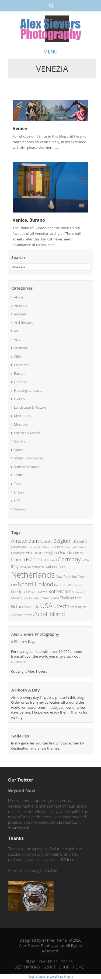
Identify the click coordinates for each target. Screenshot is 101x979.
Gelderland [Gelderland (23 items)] (49, 560)
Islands (19, 398)
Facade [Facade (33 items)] (66, 552)
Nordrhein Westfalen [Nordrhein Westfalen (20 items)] (67, 585)
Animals (20, 314)
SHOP (64, 967)
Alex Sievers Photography (35, 634)
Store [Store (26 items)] (15, 598)
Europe (19, 373)
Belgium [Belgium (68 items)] (62, 540)
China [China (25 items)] (59, 547)
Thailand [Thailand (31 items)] (67, 597)
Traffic (19, 475)
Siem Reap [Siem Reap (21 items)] (79, 592)
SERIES (67, 961)
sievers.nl (18, 661)
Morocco (21, 424)
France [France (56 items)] (33, 559)
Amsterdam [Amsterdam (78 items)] (25, 540)
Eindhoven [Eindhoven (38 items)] (35, 552)
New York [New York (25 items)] (62, 576)
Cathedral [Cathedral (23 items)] (47, 547)
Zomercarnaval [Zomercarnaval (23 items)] (21, 615)
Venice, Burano (29, 220)
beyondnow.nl (68, 822)
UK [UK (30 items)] (36, 606)
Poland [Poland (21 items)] (32, 592)
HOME (78, 967)
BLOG (31, 961)
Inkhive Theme (54, 940)
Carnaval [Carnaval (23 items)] (33, 547)
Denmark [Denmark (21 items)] (70, 547)
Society (19, 441)
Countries (21, 364)
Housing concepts (28, 390)
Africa (18, 297)
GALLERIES (48, 961)
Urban (19, 492)
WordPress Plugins (61, 976)
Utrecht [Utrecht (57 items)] (61, 606)
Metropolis (22, 415)
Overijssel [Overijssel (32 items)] (19, 591)
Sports (19, 449)
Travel (18, 483)
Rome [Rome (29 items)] (42, 591)
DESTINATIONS (27, 967)
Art (16, 331)
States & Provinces (28, 458)
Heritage (20, 381)
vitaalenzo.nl (18, 827)
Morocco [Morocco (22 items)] (38, 567)
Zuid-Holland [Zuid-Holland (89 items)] (49, 614)
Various (20, 509)
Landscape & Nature (30, 407)
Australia (21, 347)
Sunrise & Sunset (27, 466)
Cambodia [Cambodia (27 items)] (19, 547)
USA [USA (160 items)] (46, 605)
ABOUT (49, 967)
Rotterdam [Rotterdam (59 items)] (59, 591)
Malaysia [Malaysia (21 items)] (25, 567)
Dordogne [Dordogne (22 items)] (18, 553)
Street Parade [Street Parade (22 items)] (29, 598)
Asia (17, 339)
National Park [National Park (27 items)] (55, 566)
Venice (20, 128)
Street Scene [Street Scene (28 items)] (49, 598)
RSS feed (67, 859)
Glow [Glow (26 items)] (85, 560)
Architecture (23, 322)
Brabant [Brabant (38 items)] (79, 541)
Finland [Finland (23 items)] (78, 553)
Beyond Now (21, 790)
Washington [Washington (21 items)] (78, 607)
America (20, 305)
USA (17, 500)
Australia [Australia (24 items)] (46, 541)
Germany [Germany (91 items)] (69, 559)
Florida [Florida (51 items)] (18, 559)
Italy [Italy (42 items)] (15, 566)
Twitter (51, 870)
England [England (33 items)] (52, 552)
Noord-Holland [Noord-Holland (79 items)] (35, 584)
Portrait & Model (27, 432)
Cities (18, 356)
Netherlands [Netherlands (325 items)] (33, 574)
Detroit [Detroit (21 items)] (82, 547)
